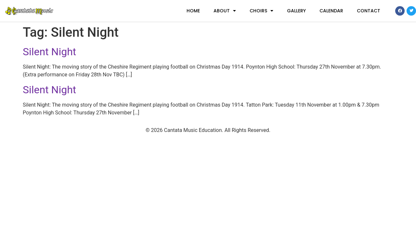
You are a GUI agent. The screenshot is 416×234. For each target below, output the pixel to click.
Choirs (261, 10)
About (225, 10)
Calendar (331, 10)
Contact (368, 10)
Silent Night (49, 52)
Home (193, 10)
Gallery (296, 10)
